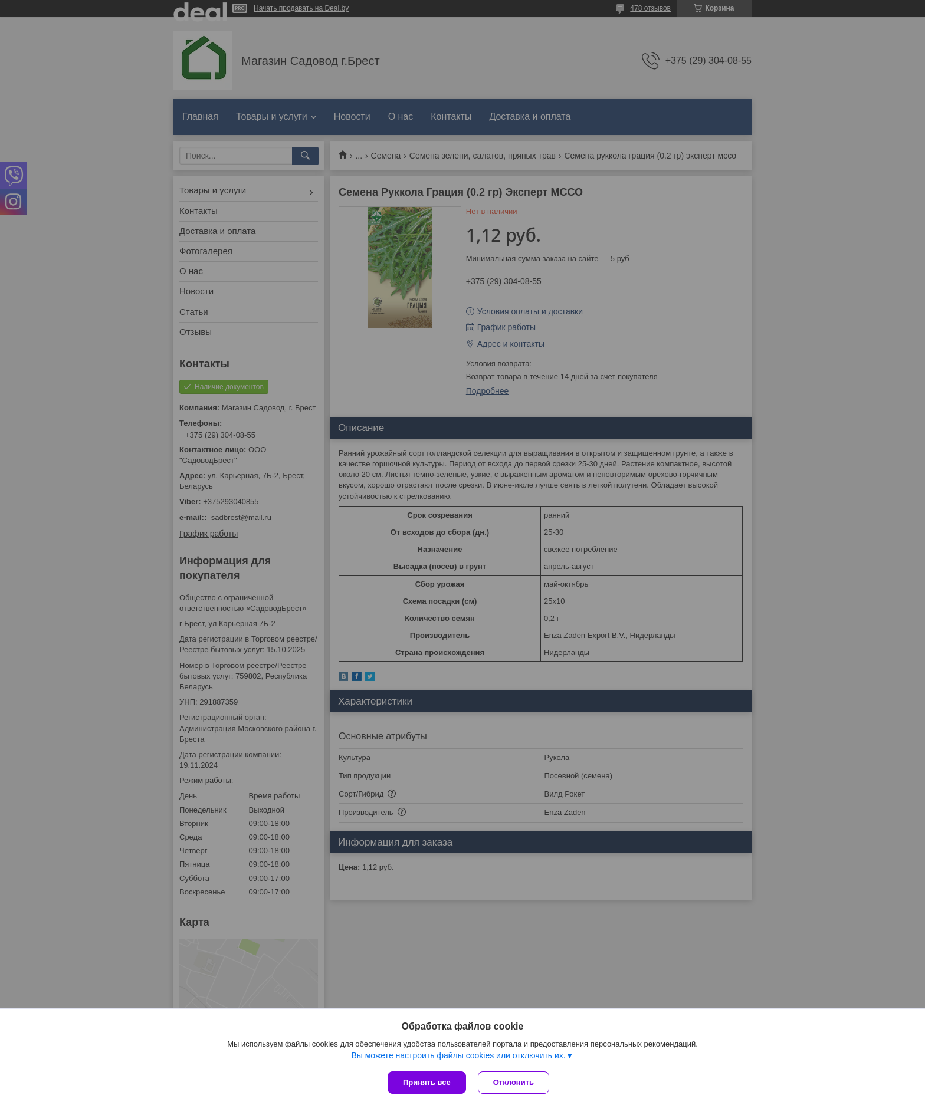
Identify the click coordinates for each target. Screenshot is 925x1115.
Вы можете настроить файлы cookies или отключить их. (458, 1055)
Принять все (427, 1082)
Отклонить (513, 1082)
